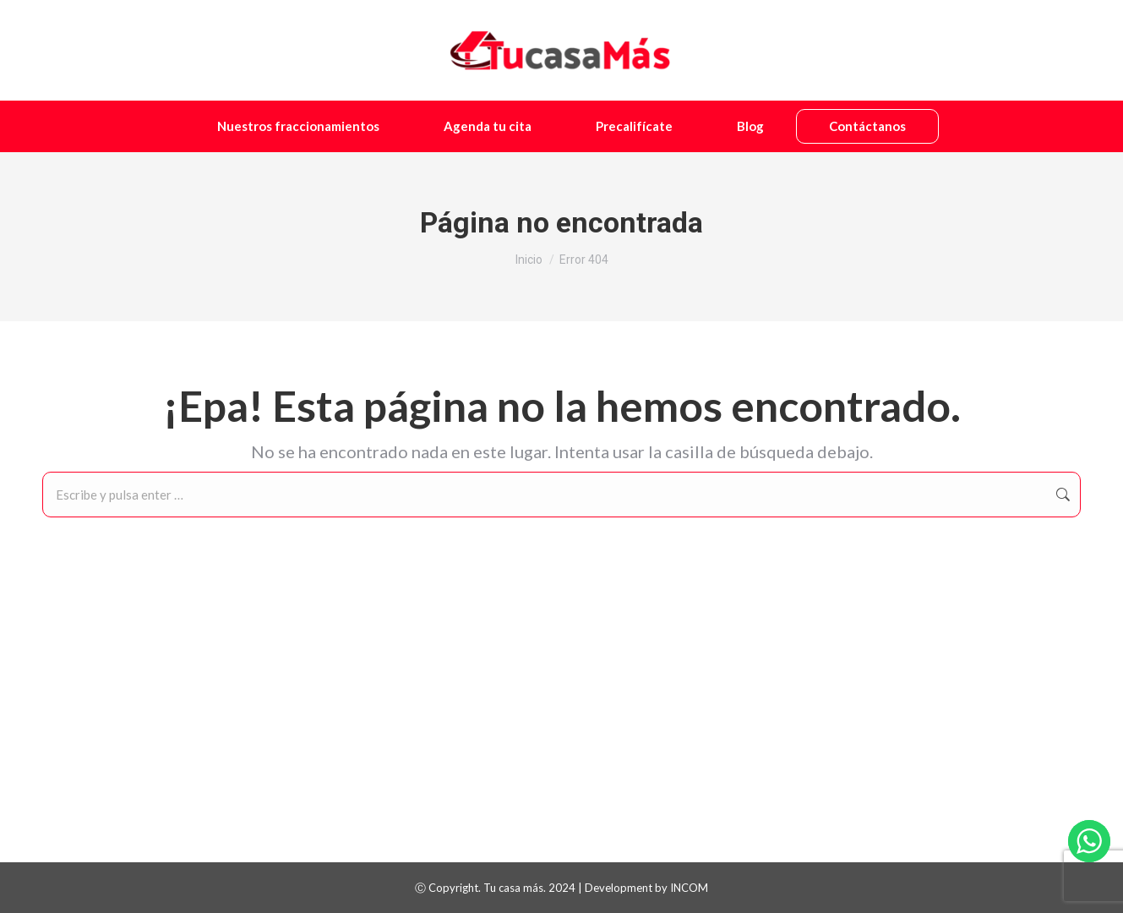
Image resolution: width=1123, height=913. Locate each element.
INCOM (689, 887)
